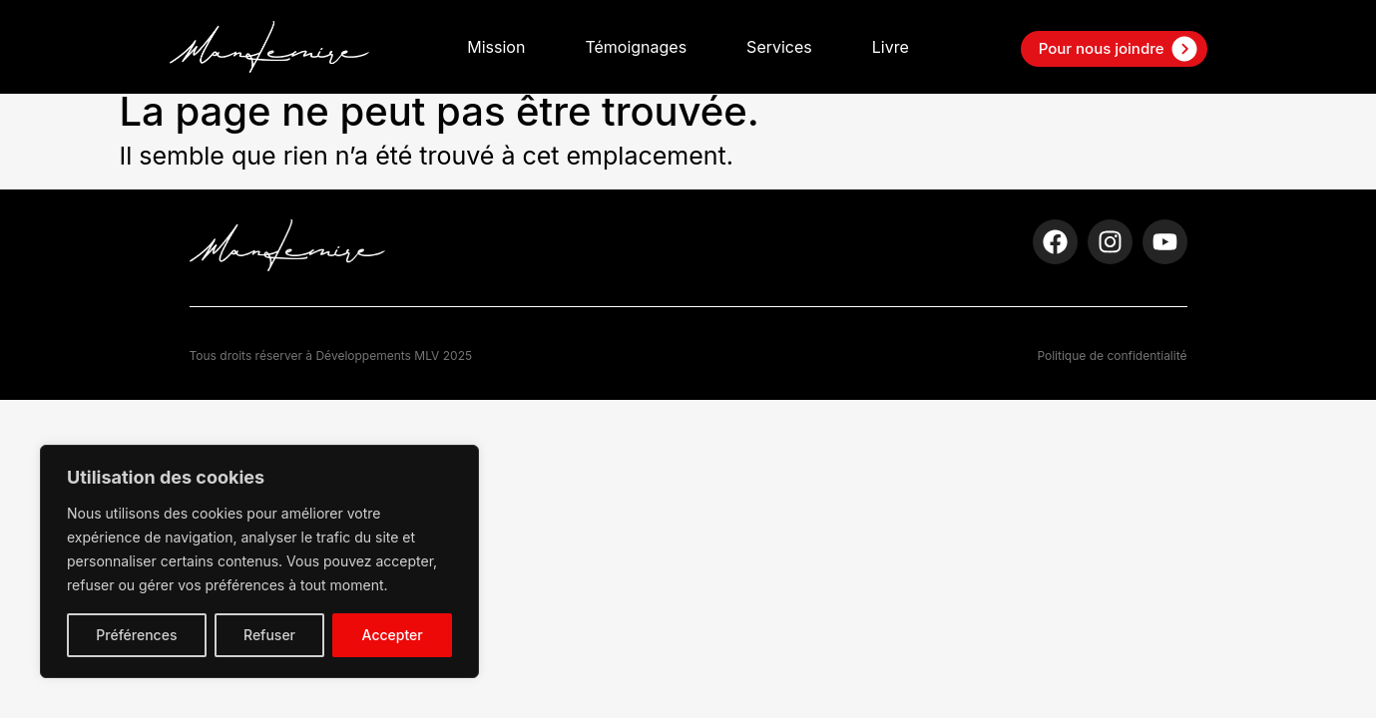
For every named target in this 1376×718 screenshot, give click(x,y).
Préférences (136, 634)
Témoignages (636, 47)
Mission (496, 47)
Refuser (269, 634)
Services (779, 47)
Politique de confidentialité (1111, 355)
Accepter (392, 634)
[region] (259, 561)
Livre (890, 47)
